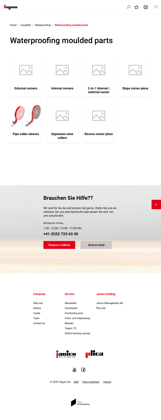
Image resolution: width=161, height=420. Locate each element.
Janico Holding (105, 294)
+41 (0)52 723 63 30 (60, 234)
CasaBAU (26, 25)
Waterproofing (43, 25)
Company (39, 294)
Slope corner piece (135, 88)
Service (69, 294)
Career (36, 313)
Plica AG (101, 308)
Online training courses (77, 333)
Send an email (96, 245)
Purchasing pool (74, 313)
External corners (25, 88)
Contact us (39, 323)
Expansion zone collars (62, 136)
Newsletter (70, 303)
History (37, 308)
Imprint (107, 381)
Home (13, 25)
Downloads (71, 308)
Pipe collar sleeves (26, 134)
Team (36, 318)
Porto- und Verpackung (77, 318)
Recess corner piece (99, 134)
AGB (76, 381)
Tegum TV (70, 328)
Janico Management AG (109, 303)
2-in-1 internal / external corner (99, 90)
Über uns (38, 303)
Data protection (91, 381)
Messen (69, 323)
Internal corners (62, 88)
